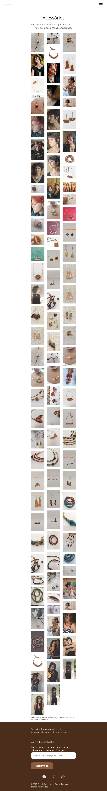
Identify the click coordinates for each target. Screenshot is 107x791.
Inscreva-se (42, 765)
